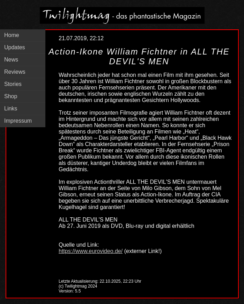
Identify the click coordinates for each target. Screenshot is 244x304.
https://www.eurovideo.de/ (91, 251)
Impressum (18, 121)
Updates (14, 47)
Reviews (14, 72)
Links (10, 108)
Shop (10, 96)
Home (11, 35)
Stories (13, 84)
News (11, 60)
